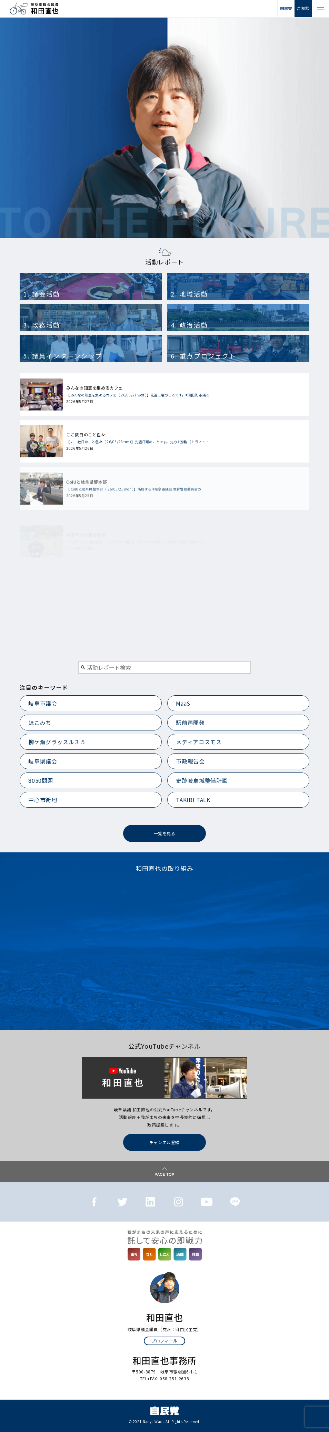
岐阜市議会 (42, 703)
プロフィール (164, 1340)
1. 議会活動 (41, 293)
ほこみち (39, 722)
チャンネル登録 (164, 1142)
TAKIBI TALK (193, 800)
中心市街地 (42, 800)
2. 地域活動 (189, 293)
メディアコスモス (198, 742)
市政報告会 (190, 761)
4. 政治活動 (189, 324)
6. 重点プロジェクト (203, 355)
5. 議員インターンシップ (62, 355)
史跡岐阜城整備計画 (202, 780)
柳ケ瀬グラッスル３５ (57, 742)
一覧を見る (165, 833)
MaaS (183, 703)
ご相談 (303, 8)
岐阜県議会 (42, 761)
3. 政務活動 (41, 324)
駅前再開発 (190, 722)
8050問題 (40, 780)
